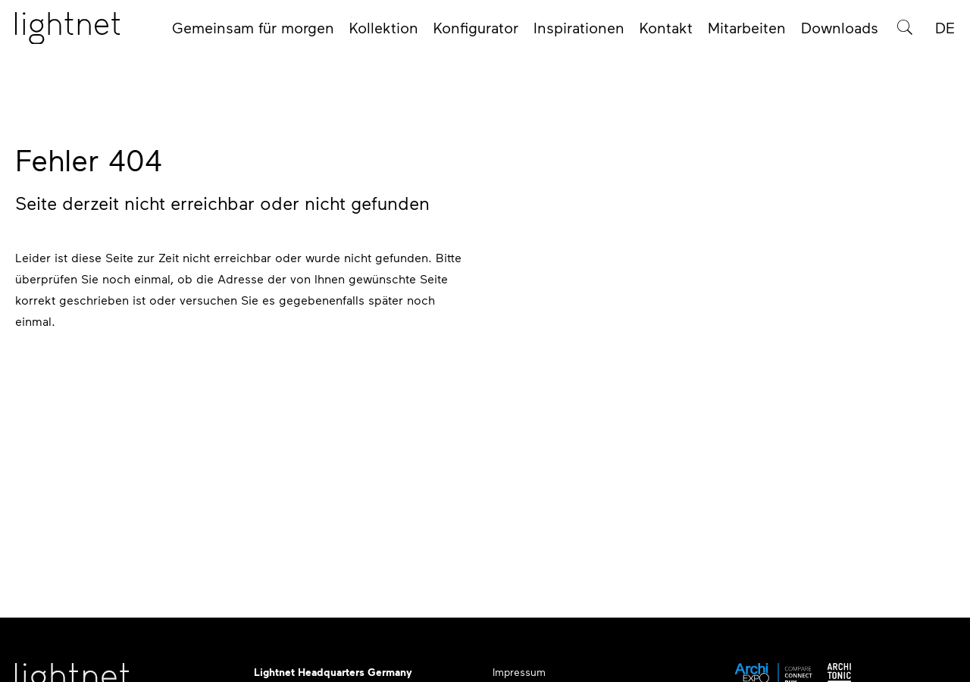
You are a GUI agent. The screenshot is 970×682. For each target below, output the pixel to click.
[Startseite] (67, 32)
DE (945, 31)
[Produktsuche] (904, 31)
